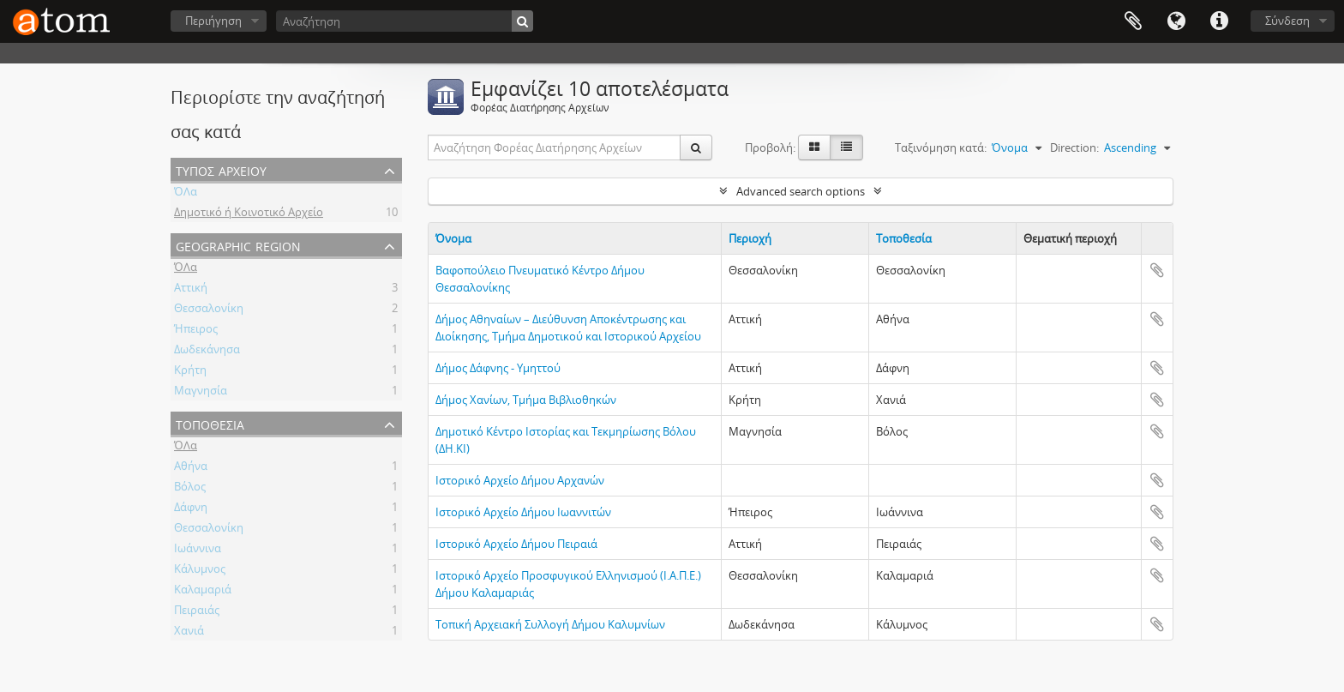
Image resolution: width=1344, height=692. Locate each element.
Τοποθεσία (210, 423)
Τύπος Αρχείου (221, 169)
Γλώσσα (1176, 21)
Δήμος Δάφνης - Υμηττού (498, 368)
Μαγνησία (200, 392)
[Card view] (814, 147)
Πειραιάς (196, 612)
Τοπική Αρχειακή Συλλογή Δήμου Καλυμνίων (550, 624)
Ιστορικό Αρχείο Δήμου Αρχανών (519, 480)
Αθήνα (190, 468)
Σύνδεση (1287, 20)
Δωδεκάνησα (207, 351)
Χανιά (189, 633)
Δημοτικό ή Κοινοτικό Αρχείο (248, 214)
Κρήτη (190, 372)
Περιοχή (750, 238)
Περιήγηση (213, 20)
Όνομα (453, 238)
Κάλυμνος (199, 571)
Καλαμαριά (202, 591)
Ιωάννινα (197, 550)
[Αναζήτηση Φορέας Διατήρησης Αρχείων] (554, 147)
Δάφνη (190, 509)
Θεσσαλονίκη (208, 310)
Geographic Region (238, 244)
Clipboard (1133, 21)
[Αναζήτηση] (404, 21)
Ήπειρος (196, 331)
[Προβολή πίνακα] (846, 147)
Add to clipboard (1157, 270)
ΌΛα (185, 194)
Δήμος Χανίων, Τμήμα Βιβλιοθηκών (525, 399)
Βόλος (190, 488)
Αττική (190, 290)
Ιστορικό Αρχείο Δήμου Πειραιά (516, 543)
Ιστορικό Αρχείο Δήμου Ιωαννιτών (523, 512)
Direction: (1074, 147)
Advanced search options (800, 191)
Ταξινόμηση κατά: (941, 147)
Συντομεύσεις (1218, 21)
